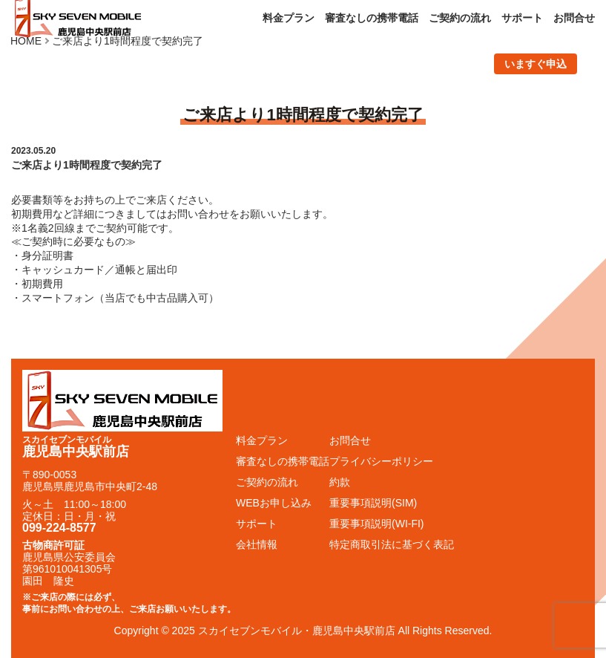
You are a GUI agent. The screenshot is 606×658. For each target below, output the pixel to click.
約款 (339, 482)
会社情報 (256, 544)
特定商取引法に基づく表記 (391, 544)
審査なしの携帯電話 (371, 18)
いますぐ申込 (535, 64)
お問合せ (574, 18)
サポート (522, 18)
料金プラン (288, 18)
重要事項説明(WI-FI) (376, 524)
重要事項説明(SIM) (373, 503)
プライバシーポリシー (381, 461)
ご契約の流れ (460, 18)
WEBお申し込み (274, 503)
